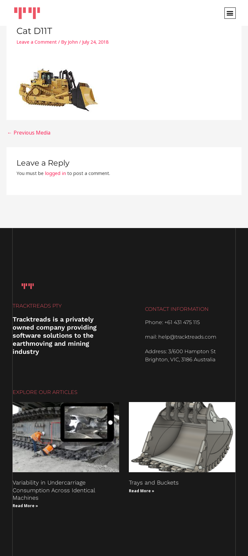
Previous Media (26, 132)
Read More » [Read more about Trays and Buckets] (141, 490)
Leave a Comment (36, 41)
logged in (55, 172)
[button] (230, 13)
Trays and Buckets (154, 481)
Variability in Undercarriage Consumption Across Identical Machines (54, 489)
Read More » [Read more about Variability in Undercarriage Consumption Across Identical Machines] (25, 504)
